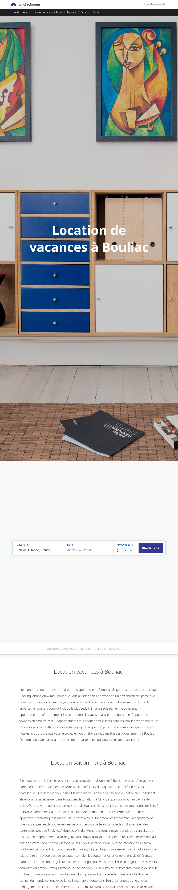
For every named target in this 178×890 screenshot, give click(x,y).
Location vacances (43, 12)
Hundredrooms (21, 12)
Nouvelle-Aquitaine (66, 12)
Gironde (84, 12)
